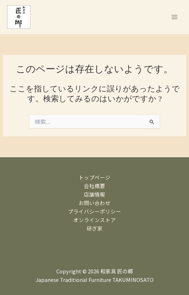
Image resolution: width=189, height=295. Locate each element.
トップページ (94, 177)
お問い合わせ (94, 202)
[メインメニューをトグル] (174, 17)
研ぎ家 (95, 228)
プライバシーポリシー (94, 211)
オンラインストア (94, 219)
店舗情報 (94, 194)
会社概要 (94, 185)
